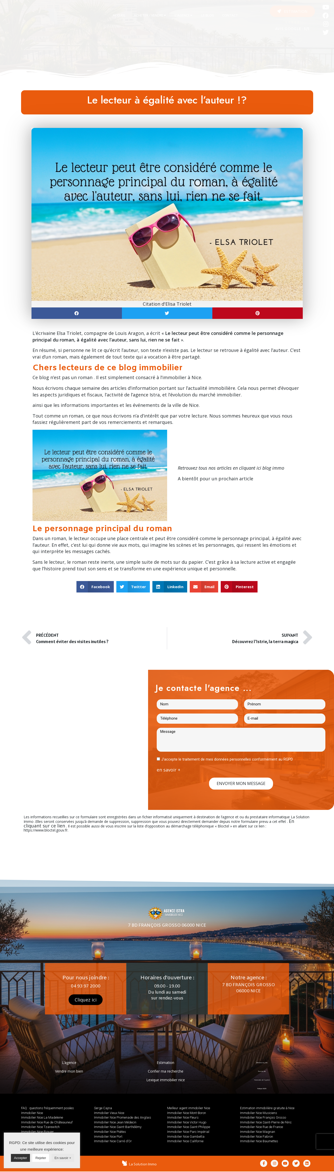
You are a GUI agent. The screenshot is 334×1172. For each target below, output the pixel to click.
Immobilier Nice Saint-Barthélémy (117, 1127)
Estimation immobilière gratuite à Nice (267, 1108)
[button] (292, 11)
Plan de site (262, 1071)
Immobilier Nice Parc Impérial (188, 1132)
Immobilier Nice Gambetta (185, 1136)
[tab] (119, 15)
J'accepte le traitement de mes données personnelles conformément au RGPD (227, 759)
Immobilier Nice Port (108, 1136)
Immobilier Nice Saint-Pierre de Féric (266, 1122)
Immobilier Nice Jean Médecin (115, 1122)
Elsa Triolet (69, 333)
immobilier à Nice (181, 377)
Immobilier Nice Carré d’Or (113, 1141)
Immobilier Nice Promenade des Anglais (122, 1117)
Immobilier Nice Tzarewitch (40, 1127)
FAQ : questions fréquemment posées (47, 1108)
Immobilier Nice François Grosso (263, 1117)
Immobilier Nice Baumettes (259, 1141)
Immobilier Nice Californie (185, 1141)
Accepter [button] (20, 1158)
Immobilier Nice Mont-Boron (186, 1113)
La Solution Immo (143, 1164)
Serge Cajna (103, 1108)
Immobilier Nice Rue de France (261, 1127)
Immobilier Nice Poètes (110, 1132)
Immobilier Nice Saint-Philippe (188, 1127)
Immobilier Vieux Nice (109, 1113)
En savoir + (63, 1158)
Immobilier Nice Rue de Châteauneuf (47, 1122)
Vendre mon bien (69, 1071)
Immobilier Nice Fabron (256, 1136)
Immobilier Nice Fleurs (183, 1117)
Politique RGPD (262, 1088)
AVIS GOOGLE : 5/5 (292, 29)
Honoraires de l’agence (262, 1079)
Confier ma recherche (165, 1071)
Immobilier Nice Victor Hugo (186, 1122)
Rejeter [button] (40, 1158)
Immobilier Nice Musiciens (258, 1113)
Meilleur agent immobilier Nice (188, 1108)
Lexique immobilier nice (165, 1079)
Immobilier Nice (32, 1113)
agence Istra (146, 395)
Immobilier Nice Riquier (37, 1132)
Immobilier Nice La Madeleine (42, 1117)
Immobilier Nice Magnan (257, 1132)
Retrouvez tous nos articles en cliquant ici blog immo (231, 468)
